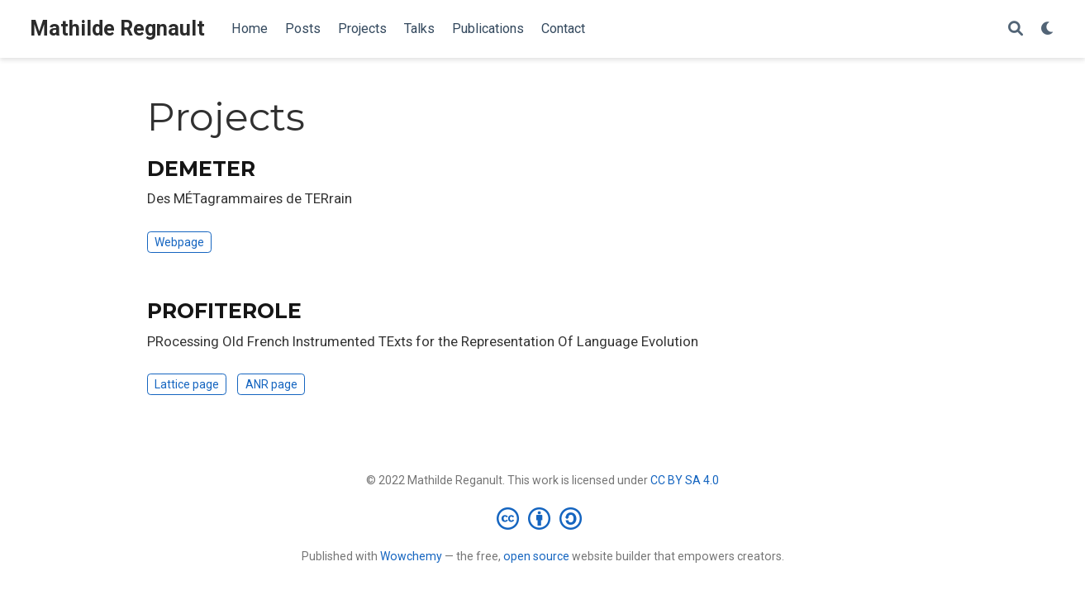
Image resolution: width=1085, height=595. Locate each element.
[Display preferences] (1047, 29)
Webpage (179, 242)
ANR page (271, 384)
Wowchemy (411, 556)
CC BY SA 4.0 (684, 480)
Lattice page (187, 384)
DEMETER (201, 168)
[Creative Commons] (542, 518)
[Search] (1015, 29)
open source (536, 556)
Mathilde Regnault (117, 28)
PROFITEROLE (224, 310)
